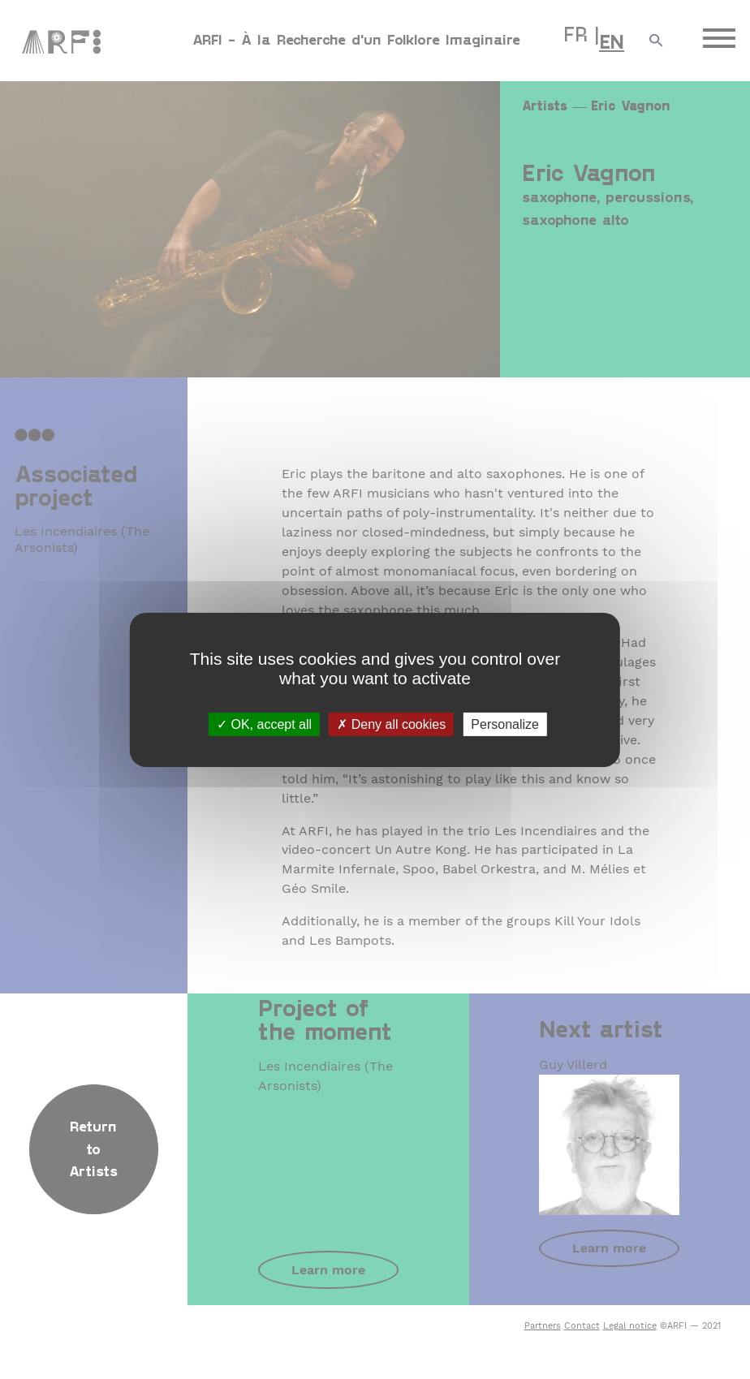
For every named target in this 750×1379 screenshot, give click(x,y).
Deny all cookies (391, 723)
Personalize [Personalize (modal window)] (505, 723)
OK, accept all (264, 723)
